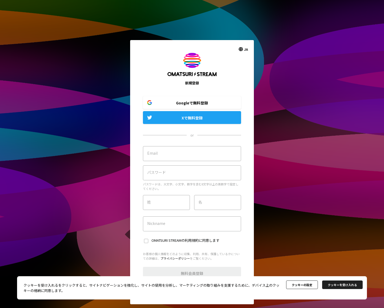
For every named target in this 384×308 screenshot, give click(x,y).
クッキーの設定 (302, 285)
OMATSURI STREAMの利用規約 (175, 240)
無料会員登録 (192, 273)
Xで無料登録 (192, 117)
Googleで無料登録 (192, 103)
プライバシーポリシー (175, 258)
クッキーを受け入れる (342, 285)
